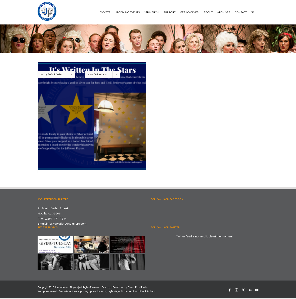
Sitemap (106, 287)
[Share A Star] (92, 116)
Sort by (51, 74)
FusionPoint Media (138, 287)
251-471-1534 (57, 218)
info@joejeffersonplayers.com (66, 223)
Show (97, 74)
